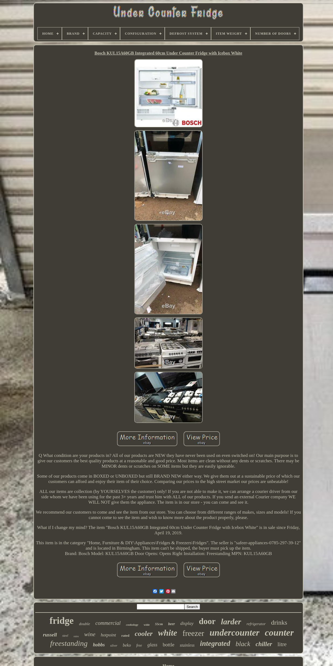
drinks (279, 622)
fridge (61, 620)
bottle (168, 644)
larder (231, 621)
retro (76, 636)
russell (50, 635)
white (167, 633)
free (139, 645)
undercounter (234, 633)
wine (90, 634)
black (243, 643)
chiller (263, 644)
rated (125, 635)
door (207, 621)
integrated (215, 643)
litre (282, 644)
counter (279, 633)
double (84, 624)
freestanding (68, 643)
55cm (159, 624)
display (187, 623)
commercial (108, 623)
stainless (187, 645)
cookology (132, 624)
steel (65, 636)
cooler (143, 634)
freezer (193, 633)
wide (147, 624)
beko (127, 645)
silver (113, 645)
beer (171, 624)
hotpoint (108, 635)
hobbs (99, 644)
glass (152, 644)
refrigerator (256, 624)
